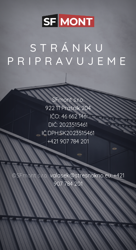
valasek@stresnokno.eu (80, 175)
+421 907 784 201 (68, 141)
